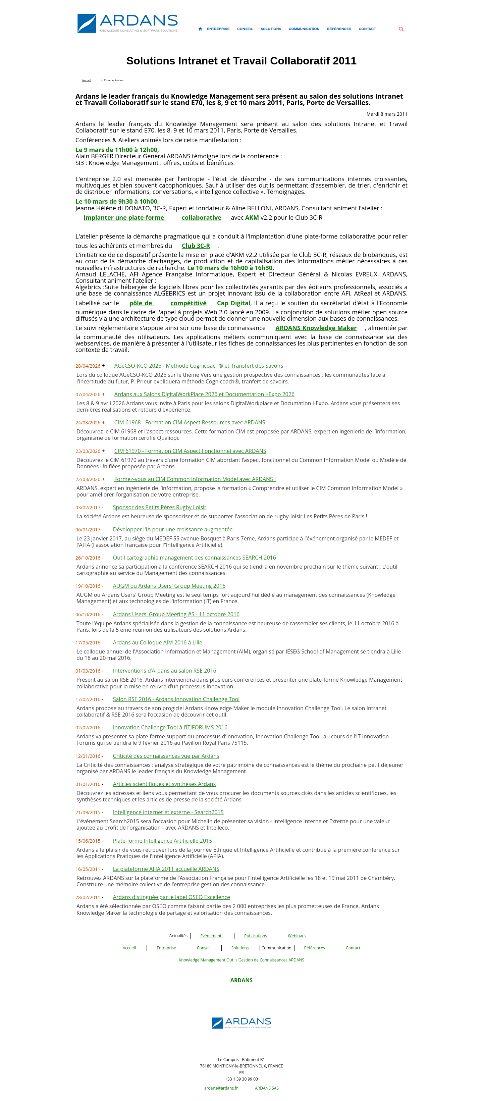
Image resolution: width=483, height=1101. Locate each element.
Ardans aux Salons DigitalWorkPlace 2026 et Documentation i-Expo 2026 (204, 394)
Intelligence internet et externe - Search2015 (168, 812)
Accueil (129, 948)
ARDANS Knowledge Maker (316, 328)
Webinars (297, 936)
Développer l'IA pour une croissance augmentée (173, 529)
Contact (353, 948)
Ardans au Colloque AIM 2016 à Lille (157, 642)
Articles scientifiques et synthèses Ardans (164, 784)
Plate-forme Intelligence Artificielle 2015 (162, 840)
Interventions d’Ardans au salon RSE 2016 (164, 670)
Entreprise (166, 948)
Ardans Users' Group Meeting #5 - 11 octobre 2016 (176, 614)
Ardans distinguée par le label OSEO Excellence (171, 897)
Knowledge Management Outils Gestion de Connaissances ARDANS (241, 960)
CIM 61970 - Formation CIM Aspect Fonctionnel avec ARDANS (190, 451)
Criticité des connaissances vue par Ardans (166, 755)
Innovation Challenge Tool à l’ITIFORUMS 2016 (170, 727)
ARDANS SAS (267, 1088)
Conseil (204, 948)
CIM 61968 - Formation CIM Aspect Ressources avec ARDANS (189, 422)
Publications (255, 936)
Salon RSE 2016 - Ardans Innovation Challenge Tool (176, 699)
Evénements (211, 936)
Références (314, 948)
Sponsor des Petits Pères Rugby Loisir (160, 507)
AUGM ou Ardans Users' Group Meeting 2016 (169, 585)
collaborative (201, 217)
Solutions (240, 948)
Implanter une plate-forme (125, 217)
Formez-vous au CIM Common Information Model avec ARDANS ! (195, 479)
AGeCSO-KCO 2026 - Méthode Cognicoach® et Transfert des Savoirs (198, 365)
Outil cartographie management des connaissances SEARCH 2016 (194, 557)
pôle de (142, 303)
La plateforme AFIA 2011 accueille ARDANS (166, 869)
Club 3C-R (196, 246)
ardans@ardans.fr (221, 1088)
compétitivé (188, 303)
